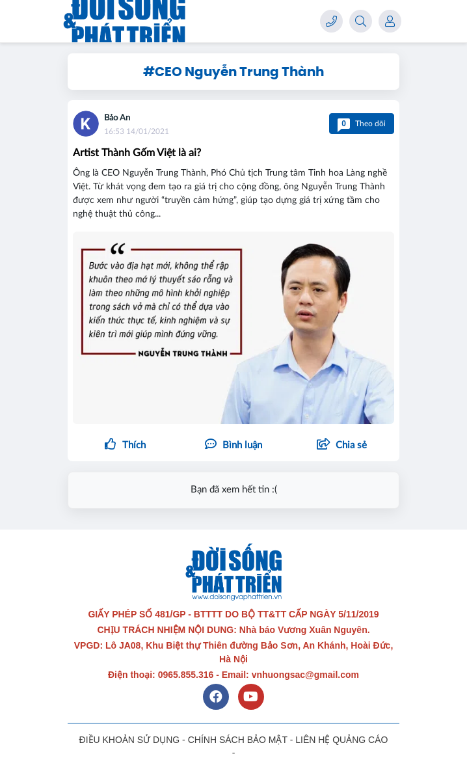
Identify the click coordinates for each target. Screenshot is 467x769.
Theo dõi (362, 123)
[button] (341, 446)
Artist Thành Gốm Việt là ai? (137, 153)
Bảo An (117, 118)
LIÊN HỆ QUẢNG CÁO (341, 740)
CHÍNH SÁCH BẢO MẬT (237, 740)
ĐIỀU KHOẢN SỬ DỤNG (129, 740)
